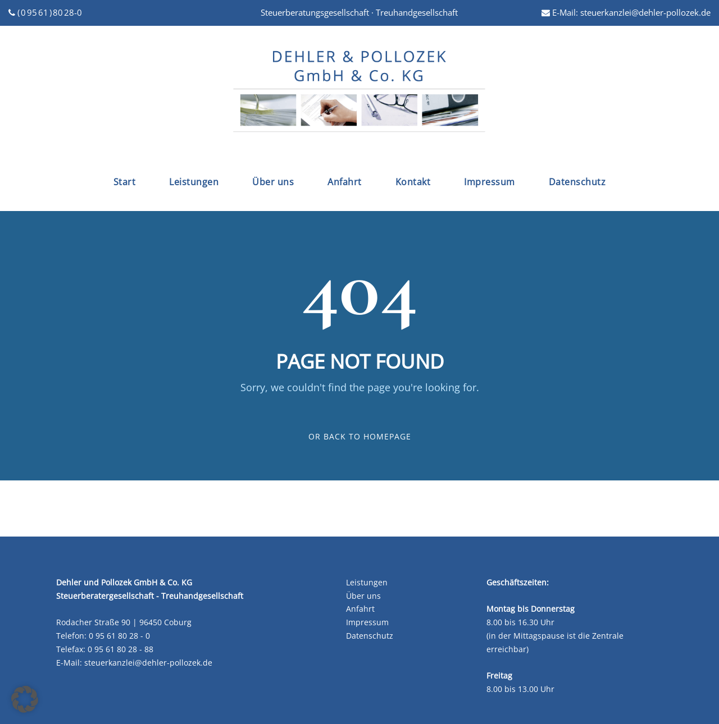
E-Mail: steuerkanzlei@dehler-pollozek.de (626, 12)
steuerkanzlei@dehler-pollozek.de (148, 662)
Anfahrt (344, 182)
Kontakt (413, 182)
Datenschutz (577, 182)
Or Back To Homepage (359, 436)
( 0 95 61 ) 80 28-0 (45, 12)
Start (124, 182)
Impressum (489, 182)
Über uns (273, 182)
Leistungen (194, 182)
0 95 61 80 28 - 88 (120, 649)
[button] (24, 699)
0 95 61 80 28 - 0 (119, 635)
